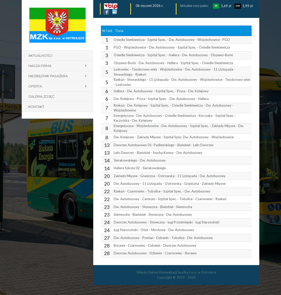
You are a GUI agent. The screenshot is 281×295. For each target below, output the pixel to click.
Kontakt (36, 107)
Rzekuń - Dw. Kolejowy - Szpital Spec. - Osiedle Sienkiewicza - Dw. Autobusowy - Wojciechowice (173, 107)
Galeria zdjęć (41, 96)
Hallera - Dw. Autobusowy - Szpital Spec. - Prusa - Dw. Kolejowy (161, 91)
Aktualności (40, 55)
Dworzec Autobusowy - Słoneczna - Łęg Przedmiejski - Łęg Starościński (166, 222)
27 (107, 238)
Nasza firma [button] (39, 66)
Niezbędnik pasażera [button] (48, 76)
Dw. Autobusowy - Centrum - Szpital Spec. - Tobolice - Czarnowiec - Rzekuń (170, 199)
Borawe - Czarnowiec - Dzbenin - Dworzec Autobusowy (155, 245)
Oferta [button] (35, 86)
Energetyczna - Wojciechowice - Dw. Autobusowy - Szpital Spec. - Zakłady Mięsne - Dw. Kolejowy (179, 128)
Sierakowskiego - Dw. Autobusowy (140, 160)
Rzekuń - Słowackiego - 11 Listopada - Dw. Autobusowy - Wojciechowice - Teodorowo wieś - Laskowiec (182, 82)
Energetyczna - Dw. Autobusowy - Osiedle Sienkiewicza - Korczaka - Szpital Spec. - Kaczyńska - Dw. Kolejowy (175, 118)
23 (107, 207)
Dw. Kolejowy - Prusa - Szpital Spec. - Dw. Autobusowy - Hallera (161, 99)
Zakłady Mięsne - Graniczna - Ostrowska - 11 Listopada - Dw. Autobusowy (170, 176)
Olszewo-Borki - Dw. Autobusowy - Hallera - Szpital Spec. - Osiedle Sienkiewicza (173, 63)
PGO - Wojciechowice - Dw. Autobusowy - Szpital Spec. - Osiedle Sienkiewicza (172, 47)
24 (107, 222)
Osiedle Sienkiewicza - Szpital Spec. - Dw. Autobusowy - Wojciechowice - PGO (172, 40)
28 (107, 245)
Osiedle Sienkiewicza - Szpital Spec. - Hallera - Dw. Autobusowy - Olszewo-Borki (173, 55)
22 (107, 191)
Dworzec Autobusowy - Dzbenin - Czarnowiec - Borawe (155, 253)
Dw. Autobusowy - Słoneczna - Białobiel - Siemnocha (153, 207)
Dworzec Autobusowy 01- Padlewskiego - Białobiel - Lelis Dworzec (164, 145)
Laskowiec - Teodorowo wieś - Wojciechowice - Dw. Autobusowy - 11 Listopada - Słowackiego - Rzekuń (174, 71)
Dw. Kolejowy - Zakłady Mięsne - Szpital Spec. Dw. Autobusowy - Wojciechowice (174, 137)
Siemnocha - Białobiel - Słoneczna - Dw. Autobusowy (153, 214)
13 (107, 145)
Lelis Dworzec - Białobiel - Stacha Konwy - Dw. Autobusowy (158, 153)
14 (107, 160)
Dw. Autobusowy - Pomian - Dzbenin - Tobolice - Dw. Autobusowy (163, 238)
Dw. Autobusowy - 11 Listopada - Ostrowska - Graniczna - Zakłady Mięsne (170, 183)
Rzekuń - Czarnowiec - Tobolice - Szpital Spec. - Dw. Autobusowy (162, 191)
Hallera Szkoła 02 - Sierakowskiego (140, 168)
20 (107, 176)
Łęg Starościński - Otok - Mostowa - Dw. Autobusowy (154, 230)
